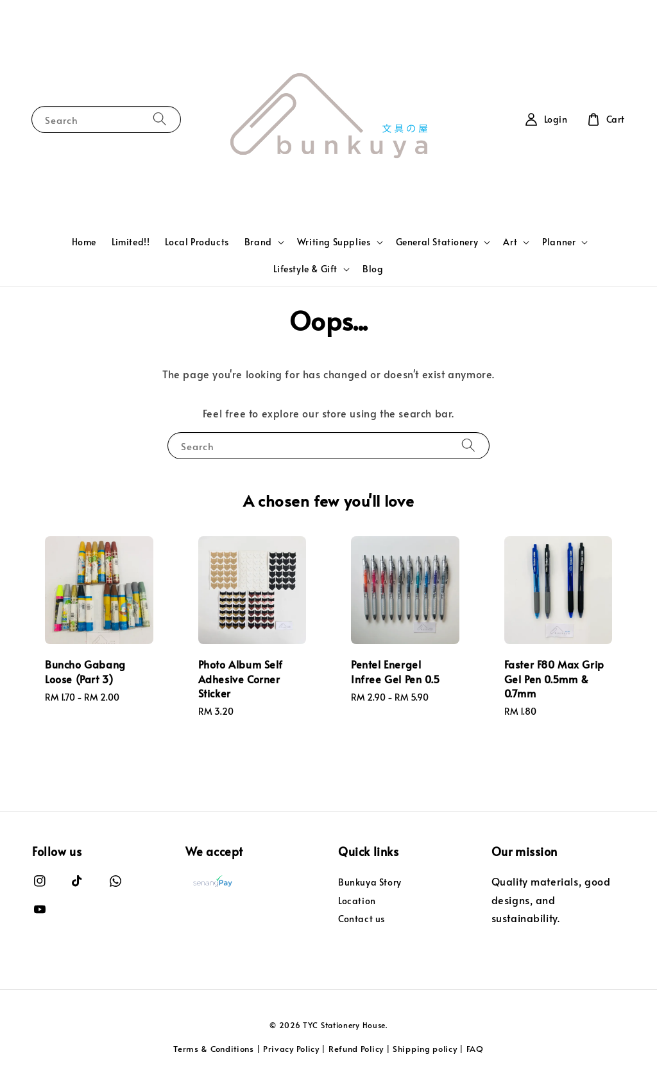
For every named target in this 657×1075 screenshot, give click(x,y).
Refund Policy (356, 1048)
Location (357, 901)
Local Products (196, 242)
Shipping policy (425, 1048)
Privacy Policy (291, 1048)
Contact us (361, 919)
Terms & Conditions (213, 1048)
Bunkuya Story (370, 882)
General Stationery (437, 242)
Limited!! (130, 242)
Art (510, 242)
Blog (373, 269)
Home (84, 242)
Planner (559, 242)
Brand (258, 242)
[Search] (159, 119)
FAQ (475, 1048)
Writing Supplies (334, 242)
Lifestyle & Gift (305, 269)
